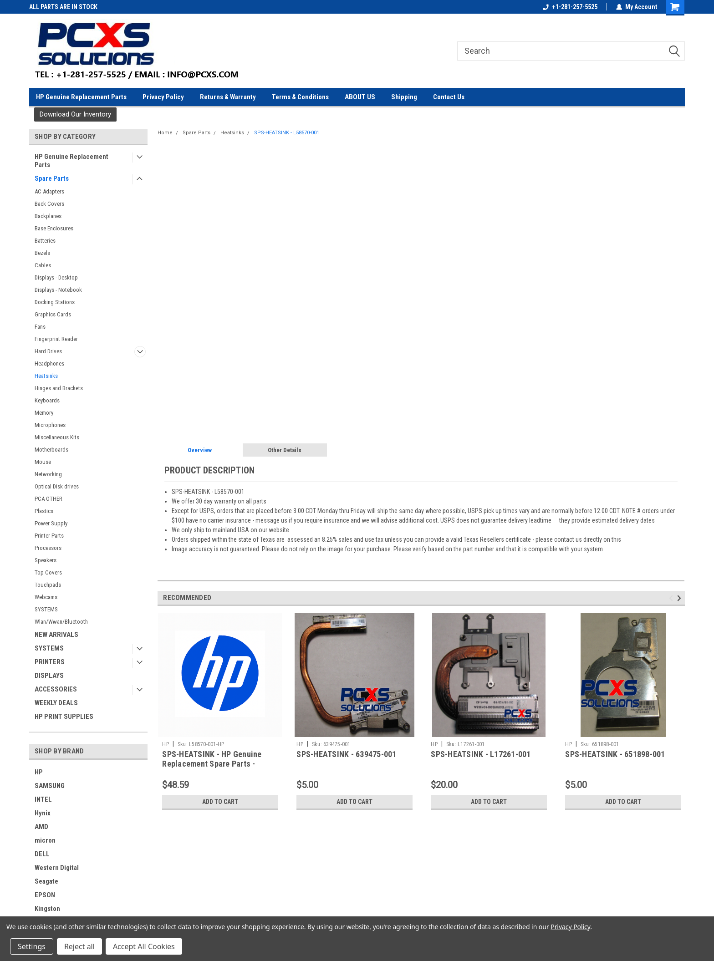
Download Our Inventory (75, 114)
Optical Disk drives (57, 486)
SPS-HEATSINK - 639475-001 (346, 754)
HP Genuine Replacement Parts (81, 97)
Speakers (45, 560)
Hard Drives (48, 351)
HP (39, 772)
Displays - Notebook (58, 289)
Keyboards (47, 400)
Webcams (46, 597)
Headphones (49, 363)
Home (165, 133)
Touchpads (48, 584)
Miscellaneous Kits (57, 437)
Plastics (44, 511)
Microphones (50, 425)
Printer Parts (49, 535)
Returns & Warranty (228, 97)
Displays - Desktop (56, 277)
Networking (48, 474)
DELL (42, 854)
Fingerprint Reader (56, 339)
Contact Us (448, 97)
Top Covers (48, 572)
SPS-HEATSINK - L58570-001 (286, 133)
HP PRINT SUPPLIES (64, 716)
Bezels (42, 252)
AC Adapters (49, 191)
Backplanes (48, 216)
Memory (44, 412)
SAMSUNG (50, 786)
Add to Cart (220, 801)
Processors (48, 547)
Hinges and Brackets (59, 388)
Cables (43, 265)
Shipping (404, 97)
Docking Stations (55, 302)
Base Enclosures (54, 228)
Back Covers (49, 203)
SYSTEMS (46, 609)
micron (45, 840)
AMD (41, 827)
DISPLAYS (49, 675)
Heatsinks (46, 375)
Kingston (47, 909)
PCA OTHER (48, 498)
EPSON (45, 895)
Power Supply (51, 523)
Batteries (45, 240)
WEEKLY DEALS (56, 703)
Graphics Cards (53, 314)
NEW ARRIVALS (56, 634)
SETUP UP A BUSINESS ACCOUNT (72, 6)
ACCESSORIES (56, 689)
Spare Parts (52, 178)
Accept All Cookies (144, 946)
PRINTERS (50, 662)
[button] (75, 114)
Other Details (284, 450)
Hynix (43, 813)
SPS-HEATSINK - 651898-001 (615, 754)
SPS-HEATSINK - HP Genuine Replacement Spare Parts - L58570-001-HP (211, 763)
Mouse (43, 461)
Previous (672, 598)
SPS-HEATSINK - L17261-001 (480, 754)
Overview (200, 450)
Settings (32, 946)
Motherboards (51, 449)
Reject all (79, 946)
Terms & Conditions (300, 97)
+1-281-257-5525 (570, 6)
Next (680, 598)
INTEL (43, 799)
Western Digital (57, 868)
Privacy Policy (163, 97)
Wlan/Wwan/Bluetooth (61, 621)
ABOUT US (360, 97)
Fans (40, 326)
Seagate (46, 881)
